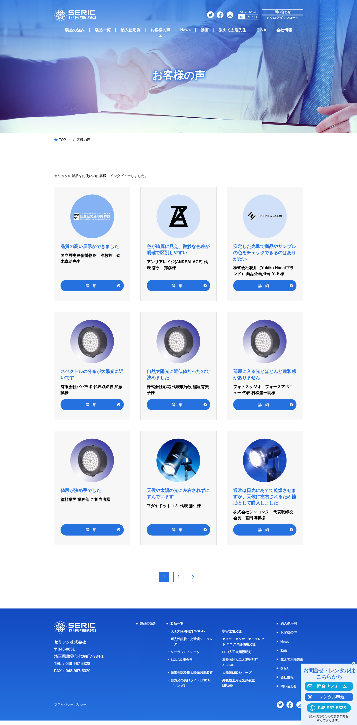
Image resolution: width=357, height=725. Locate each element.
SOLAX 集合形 (180, 660)
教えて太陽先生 (232, 30)
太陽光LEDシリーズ (236, 672)
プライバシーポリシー (71, 709)
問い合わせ (283, 12)
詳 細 (91, 286)
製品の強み (75, 30)
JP (241, 17)
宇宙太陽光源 (230, 631)
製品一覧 (103, 30)
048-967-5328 (78, 664)
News (185, 30)
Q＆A (261, 30)
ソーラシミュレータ (184, 652)
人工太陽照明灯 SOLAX (187, 631)
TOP (62, 140)
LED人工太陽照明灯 (236, 652)
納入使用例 (131, 30)
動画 (205, 30)
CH (254, 17)
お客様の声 (160, 30)
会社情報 (284, 30)
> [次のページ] (193, 577)
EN (247, 17)
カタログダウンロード (282, 18)
